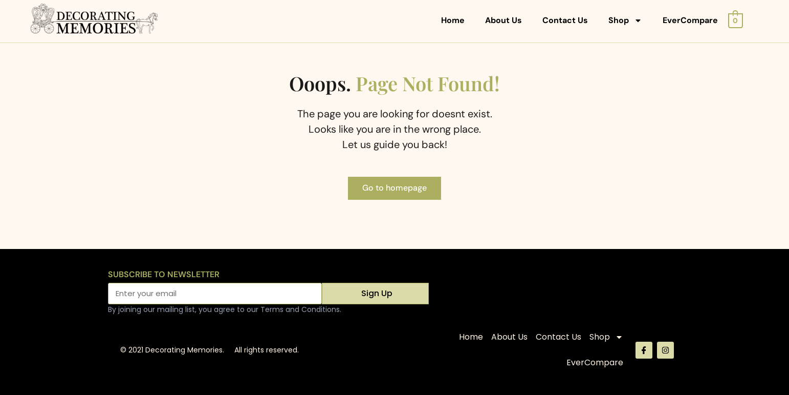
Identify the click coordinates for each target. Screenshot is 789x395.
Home (453, 20)
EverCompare (690, 20)
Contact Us (565, 20)
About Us (503, 20)
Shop (625, 20)
